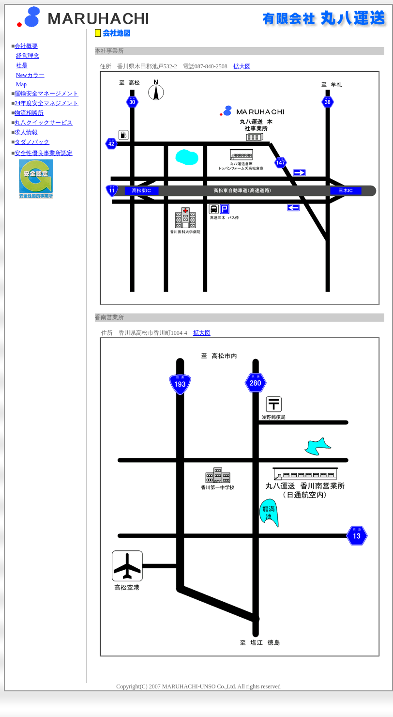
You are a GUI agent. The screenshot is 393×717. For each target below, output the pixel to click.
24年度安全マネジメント (46, 103)
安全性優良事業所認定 (44, 153)
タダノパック (32, 142)
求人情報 (26, 132)
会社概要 (26, 46)
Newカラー (30, 75)
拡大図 (242, 66)
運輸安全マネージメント (46, 93)
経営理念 (27, 55)
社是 (22, 65)
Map (21, 84)
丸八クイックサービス (44, 122)
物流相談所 (29, 112)
